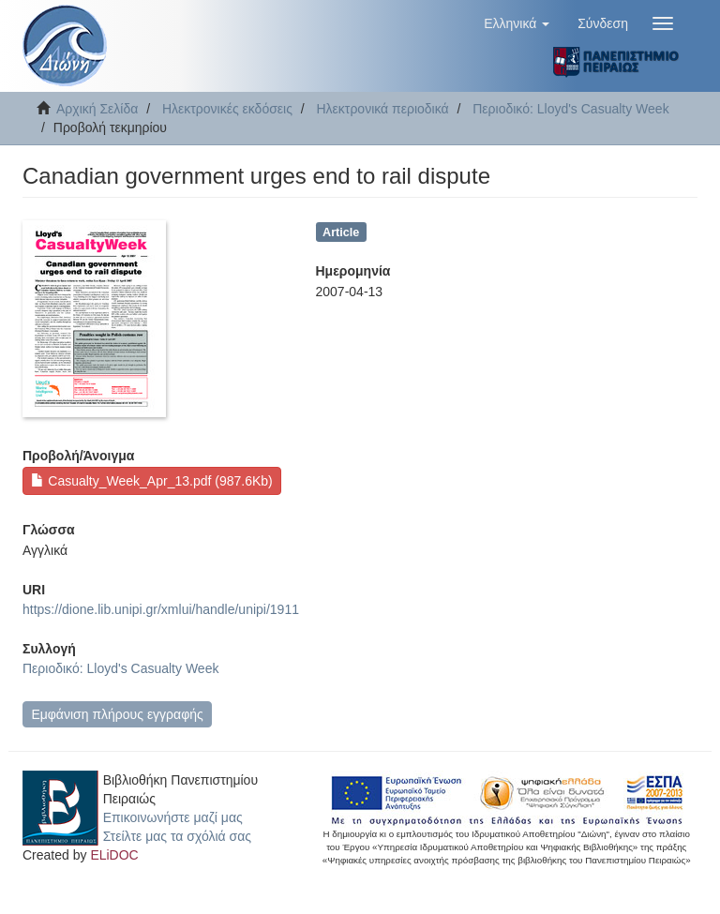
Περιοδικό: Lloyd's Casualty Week (570, 108)
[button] (516, 23)
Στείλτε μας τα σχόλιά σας (177, 836)
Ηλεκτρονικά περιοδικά (383, 108)
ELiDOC (114, 854)
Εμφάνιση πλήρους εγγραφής (116, 714)
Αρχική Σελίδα (97, 108)
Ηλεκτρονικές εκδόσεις (227, 108)
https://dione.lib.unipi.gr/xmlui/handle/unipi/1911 (160, 609)
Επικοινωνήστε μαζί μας (173, 817)
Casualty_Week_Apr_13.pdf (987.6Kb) (151, 480)
